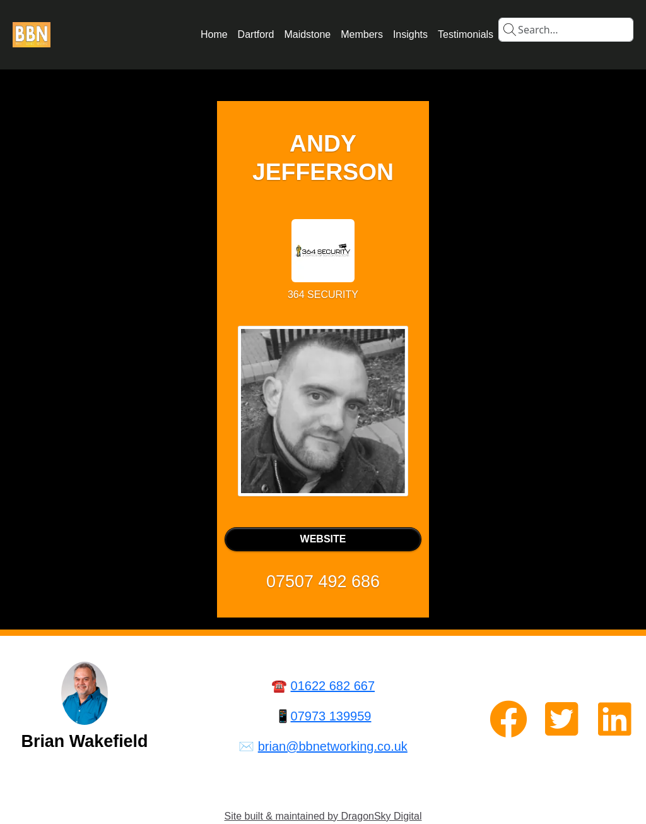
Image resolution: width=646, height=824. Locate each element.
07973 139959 (331, 716)
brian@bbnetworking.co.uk (333, 746)
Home (214, 34)
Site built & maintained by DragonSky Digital (322, 816)
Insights (410, 34)
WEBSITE (323, 539)
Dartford (256, 34)
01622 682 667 (333, 686)
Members (362, 34)
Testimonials (465, 34)
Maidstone (307, 34)
